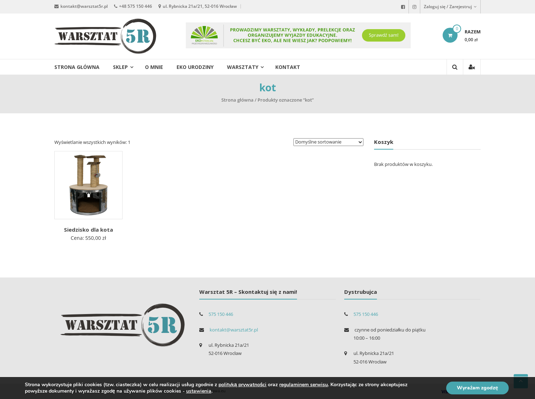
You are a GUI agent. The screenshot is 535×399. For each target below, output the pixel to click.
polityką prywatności (242, 384)
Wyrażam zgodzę (477, 387)
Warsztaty (242, 67)
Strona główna (76, 67)
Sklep (120, 67)
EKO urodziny (195, 67)
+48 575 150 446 (135, 6)
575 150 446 (221, 314)
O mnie (154, 67)
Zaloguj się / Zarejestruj (450, 7)
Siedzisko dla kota (88, 229)
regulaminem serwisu (303, 384)
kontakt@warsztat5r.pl (84, 6)
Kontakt (287, 67)
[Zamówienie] (328, 142)
